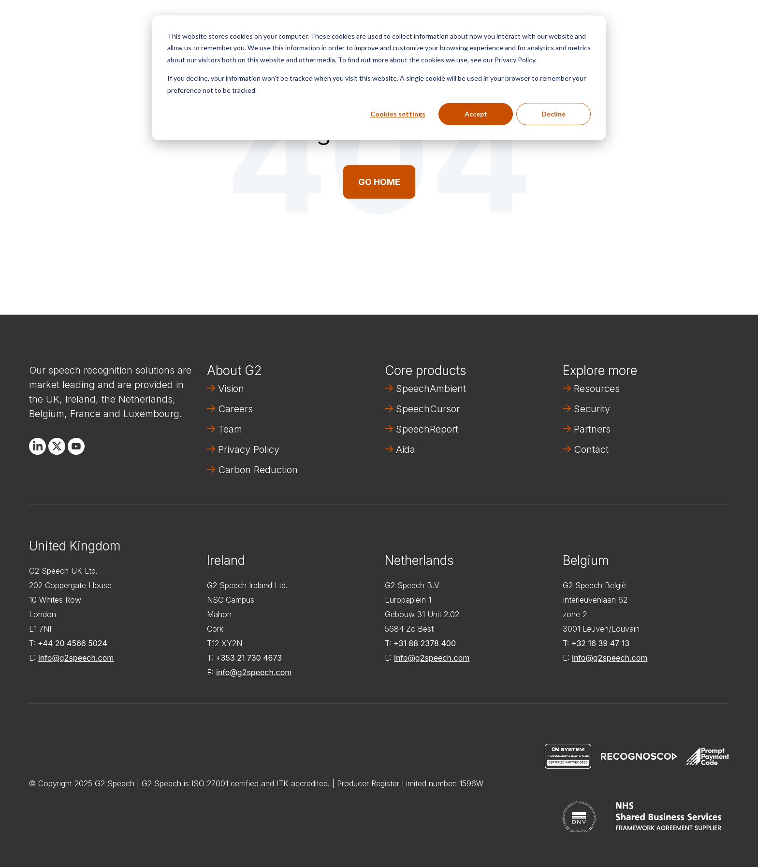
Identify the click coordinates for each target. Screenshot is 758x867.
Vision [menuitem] (231, 388)
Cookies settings (397, 114)
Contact (698, 22)
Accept (476, 114)
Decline (553, 114)
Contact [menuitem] (591, 449)
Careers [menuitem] (235, 409)
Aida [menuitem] (405, 449)
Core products (425, 370)
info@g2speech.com (76, 658)
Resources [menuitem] (597, 388)
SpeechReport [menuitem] (427, 429)
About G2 (234, 370)
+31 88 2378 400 (425, 643)
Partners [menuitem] (592, 429)
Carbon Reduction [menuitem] (258, 470)
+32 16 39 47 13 (600, 643)
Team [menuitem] (230, 429)
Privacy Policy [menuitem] (248, 449)
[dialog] (379, 77)
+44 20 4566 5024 (72, 643)
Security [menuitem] (592, 409)
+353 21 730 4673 (249, 658)
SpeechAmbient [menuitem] (431, 388)
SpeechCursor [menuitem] (428, 409)
